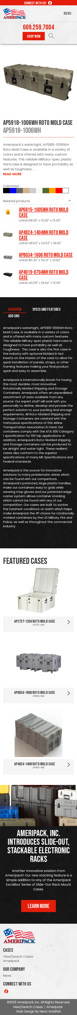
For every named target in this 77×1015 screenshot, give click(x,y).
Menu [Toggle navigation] (67, 13)
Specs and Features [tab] (46, 309)
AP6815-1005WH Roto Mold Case (43, 213)
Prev (8, 84)
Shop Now (33, 36)
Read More (12, 174)
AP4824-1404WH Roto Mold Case (43, 235)
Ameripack (11, 961)
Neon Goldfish (50, 1011)
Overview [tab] (14, 309)
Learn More (38, 906)
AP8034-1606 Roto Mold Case (46, 255)
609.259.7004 (38, 27)
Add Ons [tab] (14, 316)
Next (68, 84)
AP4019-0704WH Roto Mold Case (43, 275)
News (7, 975)
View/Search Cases (18, 956)
